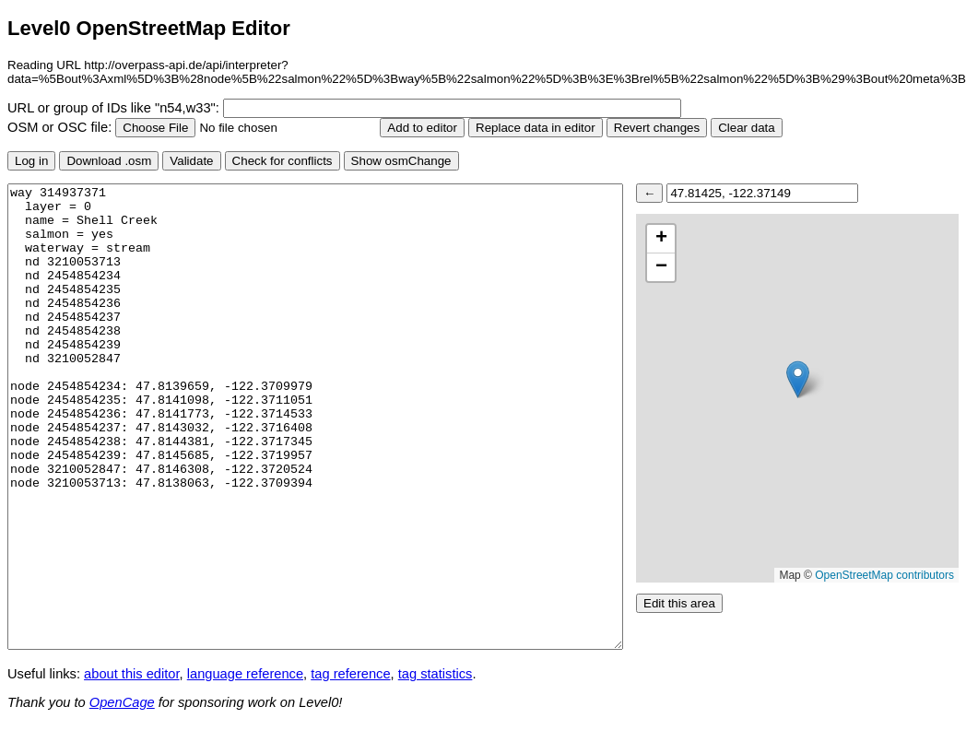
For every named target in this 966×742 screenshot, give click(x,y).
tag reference (350, 673)
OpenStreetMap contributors (884, 575)
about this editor (131, 673)
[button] (797, 379)
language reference (245, 673)
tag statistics (435, 673)
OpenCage (122, 702)
